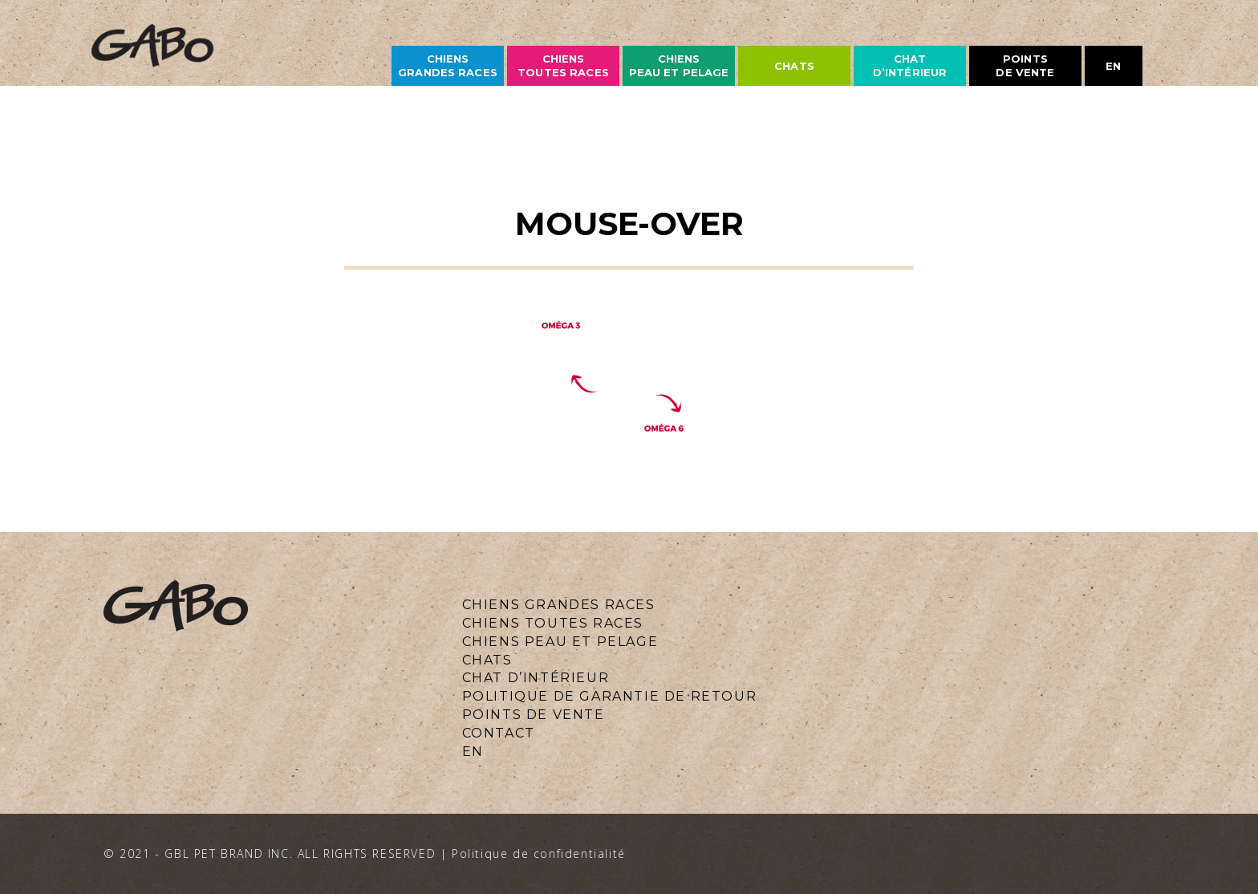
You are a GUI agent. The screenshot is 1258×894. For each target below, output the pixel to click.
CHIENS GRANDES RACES (558, 604)
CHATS (487, 660)
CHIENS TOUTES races (563, 65)
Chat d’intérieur (910, 65)
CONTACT (498, 733)
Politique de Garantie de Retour (609, 696)
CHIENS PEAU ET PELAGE (679, 65)
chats (794, 65)
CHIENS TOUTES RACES (552, 623)
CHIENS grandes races (447, 65)
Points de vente (1025, 65)
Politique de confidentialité (539, 853)
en (1113, 65)
